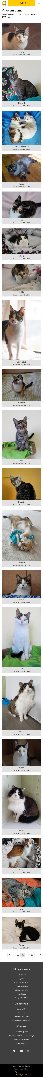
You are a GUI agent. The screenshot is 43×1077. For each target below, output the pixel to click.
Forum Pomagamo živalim (21, 1021)
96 (23, 955)
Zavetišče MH (21, 975)
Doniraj (22, 3)
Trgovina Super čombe (22, 1017)
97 (27, 955)
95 (18, 955)
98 (32, 955)
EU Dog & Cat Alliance (21, 998)
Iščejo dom (22, 978)
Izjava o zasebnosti (21, 1072)
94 (13, 955)
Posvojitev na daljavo (21, 982)
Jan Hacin (25, 1075)
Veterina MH (21, 1009)
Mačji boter (21, 1013)
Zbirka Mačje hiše (21, 990)
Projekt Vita (21, 994)
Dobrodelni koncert (21, 986)
